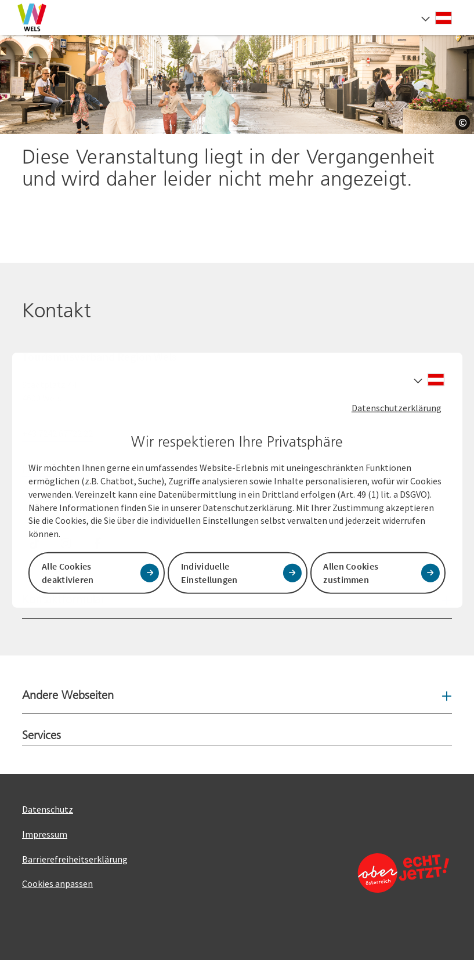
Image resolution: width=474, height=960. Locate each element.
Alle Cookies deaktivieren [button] (68, 572)
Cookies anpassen (57, 883)
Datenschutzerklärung (397, 407)
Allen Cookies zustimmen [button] (350, 572)
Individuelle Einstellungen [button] (209, 572)
